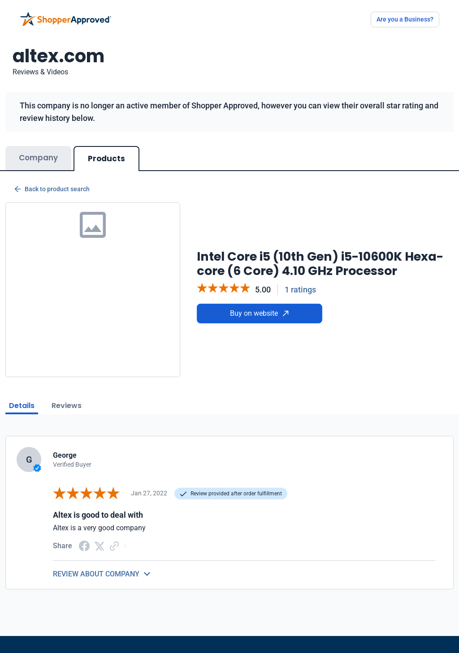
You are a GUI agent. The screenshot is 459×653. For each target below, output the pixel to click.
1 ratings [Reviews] (300, 289)
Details (22, 405)
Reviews (67, 405)
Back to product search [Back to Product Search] (52, 189)
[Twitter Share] (99, 545)
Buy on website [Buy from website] (259, 313)
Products (106, 158)
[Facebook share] (84, 545)
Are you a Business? (405, 19)
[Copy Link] (114, 545)
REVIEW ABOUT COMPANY (96, 574)
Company (38, 157)
